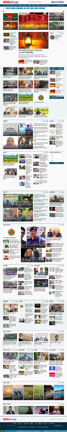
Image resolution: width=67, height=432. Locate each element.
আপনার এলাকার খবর (55, 152)
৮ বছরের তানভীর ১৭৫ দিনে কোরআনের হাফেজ (29, 315)
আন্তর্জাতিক (20, 5)
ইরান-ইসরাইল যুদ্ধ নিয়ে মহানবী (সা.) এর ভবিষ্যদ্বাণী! (44, 322)
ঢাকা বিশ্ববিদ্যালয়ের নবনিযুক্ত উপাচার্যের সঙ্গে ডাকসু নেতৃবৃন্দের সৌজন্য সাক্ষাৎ (40, 196)
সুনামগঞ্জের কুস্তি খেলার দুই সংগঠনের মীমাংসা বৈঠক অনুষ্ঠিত (28, 293)
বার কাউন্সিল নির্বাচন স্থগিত (39, 102)
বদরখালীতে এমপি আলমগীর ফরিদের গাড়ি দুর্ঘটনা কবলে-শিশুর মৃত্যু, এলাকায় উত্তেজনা (56, 363)
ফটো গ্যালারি (6, 383)
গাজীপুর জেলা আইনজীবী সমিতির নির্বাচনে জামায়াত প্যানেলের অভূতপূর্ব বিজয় (57, 250)
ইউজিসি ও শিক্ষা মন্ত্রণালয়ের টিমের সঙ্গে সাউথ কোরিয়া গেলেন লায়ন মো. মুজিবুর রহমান (41, 77)
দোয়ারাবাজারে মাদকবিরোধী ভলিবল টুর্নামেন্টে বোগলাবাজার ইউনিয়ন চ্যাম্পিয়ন (28, 270)
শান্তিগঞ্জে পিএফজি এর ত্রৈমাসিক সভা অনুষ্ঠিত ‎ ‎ (59, 138)
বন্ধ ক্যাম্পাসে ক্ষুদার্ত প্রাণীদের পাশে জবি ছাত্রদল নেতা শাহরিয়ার (40, 204)
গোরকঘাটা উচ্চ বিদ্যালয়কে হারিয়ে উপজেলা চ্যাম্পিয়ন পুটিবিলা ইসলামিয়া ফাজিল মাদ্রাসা (28, 277)
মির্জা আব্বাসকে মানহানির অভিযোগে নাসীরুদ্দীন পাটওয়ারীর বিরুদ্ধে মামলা (14, 246)
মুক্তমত (52, 33)
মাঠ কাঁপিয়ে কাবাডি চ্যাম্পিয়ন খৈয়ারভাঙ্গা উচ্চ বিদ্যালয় (28, 288)
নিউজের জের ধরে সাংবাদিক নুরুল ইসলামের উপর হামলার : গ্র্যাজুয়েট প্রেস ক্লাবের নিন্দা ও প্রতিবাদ (25, 77)
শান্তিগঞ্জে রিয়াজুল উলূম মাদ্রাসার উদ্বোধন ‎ (13, 48)
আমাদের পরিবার (41, 8)
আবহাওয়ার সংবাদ (19, 8)
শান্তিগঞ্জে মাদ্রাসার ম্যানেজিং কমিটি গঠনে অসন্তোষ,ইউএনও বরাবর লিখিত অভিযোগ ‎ (14, 251)
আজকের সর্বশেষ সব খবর (57, 97)
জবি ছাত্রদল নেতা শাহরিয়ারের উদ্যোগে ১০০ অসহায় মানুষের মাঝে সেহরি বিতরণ (40, 215)
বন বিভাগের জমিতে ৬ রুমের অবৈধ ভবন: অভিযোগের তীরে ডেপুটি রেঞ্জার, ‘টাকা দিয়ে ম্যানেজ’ (29, 170)
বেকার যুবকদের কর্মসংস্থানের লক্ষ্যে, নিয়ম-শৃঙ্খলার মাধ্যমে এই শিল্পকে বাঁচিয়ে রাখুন (40, 91)
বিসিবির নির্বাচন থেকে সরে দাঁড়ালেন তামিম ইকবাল (28, 283)
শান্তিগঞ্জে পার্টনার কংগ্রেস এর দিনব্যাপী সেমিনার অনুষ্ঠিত (59, 282)
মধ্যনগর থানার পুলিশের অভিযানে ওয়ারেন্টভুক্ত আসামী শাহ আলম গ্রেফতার (54, 239)
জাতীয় (11, 5)
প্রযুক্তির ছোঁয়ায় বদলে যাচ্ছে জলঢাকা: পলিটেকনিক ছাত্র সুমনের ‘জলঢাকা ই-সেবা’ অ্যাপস (59, 294)
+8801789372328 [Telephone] (58, 425)
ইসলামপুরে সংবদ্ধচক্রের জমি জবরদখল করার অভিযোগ (24, 103)
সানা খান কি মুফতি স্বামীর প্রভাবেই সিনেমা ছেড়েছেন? (59, 318)
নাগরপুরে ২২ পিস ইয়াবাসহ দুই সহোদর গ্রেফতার (29, 156)
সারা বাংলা (44, 5)
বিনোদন (33, 5)
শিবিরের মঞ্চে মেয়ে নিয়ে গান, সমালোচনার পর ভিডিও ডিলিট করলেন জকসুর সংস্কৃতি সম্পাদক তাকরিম (44, 157)
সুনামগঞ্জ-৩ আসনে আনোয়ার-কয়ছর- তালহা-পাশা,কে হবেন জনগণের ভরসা (41, 128)
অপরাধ (5, 152)
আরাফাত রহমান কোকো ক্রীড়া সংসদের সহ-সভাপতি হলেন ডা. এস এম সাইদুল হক (41, 132)
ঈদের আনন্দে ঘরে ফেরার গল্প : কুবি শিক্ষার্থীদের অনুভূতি (40, 207)
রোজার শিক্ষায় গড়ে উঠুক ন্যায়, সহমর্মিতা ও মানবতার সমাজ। (29, 306)
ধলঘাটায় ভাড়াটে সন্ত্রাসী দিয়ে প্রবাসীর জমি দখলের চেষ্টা (29, 178)
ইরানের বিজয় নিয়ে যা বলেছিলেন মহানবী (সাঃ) (44, 317)
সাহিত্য (35, 350)
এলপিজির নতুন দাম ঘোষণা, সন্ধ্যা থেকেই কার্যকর (29, 62)
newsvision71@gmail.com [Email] (43, 427)
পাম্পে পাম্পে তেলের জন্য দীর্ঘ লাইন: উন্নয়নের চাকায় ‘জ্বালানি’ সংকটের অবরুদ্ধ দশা (10, 104)
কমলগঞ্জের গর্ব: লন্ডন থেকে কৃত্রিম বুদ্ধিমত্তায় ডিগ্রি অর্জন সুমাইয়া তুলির (29, 373)
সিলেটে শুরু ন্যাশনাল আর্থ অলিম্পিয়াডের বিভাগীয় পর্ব (8, 90)
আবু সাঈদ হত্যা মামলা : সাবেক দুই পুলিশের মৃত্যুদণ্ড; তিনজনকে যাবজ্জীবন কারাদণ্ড (14, 241)
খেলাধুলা (24, 5)
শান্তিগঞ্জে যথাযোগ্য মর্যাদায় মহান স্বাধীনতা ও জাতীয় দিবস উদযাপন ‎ (59, 132)
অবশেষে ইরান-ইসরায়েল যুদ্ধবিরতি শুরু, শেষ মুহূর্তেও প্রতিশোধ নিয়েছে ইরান (13, 319)
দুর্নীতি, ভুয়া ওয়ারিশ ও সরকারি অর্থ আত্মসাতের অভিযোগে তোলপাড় (44, 176)
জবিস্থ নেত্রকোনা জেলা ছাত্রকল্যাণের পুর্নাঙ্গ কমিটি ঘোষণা (40, 211)
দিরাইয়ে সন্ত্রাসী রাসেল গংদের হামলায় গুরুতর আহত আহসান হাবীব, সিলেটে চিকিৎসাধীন (57, 245)
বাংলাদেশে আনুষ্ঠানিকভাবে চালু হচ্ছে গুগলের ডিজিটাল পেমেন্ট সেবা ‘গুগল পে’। (59, 270)
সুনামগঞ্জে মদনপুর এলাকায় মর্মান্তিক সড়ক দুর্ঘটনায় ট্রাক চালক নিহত (59, 375)
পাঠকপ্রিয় (60, 68)
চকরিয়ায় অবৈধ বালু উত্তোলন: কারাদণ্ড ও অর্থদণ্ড (43, 182)
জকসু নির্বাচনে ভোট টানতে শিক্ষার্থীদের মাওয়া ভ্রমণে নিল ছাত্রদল (41, 143)
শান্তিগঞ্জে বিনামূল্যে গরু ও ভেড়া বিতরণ (9, 313)
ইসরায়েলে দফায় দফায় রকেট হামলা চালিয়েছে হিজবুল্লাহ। (25, 116)
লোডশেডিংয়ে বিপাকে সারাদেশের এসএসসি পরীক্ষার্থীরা (30, 51)
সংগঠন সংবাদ (6, 350)
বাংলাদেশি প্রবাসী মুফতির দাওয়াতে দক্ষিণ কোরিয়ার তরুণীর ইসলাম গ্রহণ (29, 321)
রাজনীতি (15, 5)
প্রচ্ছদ (4, 5)
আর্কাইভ (32, 8)
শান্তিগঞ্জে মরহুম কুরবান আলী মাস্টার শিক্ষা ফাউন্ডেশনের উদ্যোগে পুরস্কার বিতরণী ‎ (59, 144)
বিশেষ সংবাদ (38, 5)
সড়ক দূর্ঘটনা (52, 350)
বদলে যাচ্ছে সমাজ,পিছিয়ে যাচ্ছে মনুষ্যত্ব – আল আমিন (40, 219)
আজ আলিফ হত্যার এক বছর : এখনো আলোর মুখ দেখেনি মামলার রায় (14, 257)
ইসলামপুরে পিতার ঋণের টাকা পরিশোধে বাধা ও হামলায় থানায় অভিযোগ (13, 42)
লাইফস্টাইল (22, 350)
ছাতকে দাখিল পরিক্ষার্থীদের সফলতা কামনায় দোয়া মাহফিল (26, 362)
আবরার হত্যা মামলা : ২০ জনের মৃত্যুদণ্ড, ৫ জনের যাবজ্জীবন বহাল (57, 255)
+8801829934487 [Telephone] (22, 427)
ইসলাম (20, 301)
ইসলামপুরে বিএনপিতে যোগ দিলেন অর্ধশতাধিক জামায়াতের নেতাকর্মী (9, 116)
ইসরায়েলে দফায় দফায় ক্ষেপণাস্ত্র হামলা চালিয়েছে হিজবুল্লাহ (60, 215)
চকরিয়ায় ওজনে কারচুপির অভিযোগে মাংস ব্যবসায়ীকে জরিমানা (43, 170)
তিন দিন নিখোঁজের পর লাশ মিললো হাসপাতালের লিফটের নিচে (28, 185)
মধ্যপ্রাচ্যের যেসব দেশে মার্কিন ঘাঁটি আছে (12, 326)
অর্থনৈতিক (5, 301)
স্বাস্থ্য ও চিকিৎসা (7, 331)
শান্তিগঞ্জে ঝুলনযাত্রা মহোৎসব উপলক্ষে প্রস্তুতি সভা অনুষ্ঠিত (56, 313)
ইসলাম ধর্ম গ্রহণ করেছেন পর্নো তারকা (59, 322)
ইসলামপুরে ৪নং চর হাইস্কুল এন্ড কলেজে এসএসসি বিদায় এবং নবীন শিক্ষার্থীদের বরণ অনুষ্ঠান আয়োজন (25, 91)
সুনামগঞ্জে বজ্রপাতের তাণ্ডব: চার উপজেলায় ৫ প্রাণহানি (9, 77)
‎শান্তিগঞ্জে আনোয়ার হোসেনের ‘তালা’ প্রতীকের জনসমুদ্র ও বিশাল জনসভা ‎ (41, 124)
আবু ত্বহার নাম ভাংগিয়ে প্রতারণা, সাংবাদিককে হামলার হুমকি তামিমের (41, 116)
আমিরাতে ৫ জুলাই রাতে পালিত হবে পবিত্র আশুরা (44, 306)
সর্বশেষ (8, 5)
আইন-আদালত (7, 225)
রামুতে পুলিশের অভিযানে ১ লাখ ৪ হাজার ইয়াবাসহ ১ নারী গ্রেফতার (29, 161)
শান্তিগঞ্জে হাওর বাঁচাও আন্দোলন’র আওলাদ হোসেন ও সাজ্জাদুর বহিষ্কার (59, 126)
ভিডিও (28, 8)
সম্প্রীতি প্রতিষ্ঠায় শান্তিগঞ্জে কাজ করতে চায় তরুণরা (59, 277)
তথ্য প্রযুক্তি (29, 5)
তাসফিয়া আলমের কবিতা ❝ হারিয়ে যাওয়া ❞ (43, 367)
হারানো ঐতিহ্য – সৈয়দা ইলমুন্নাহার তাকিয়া (43, 372)
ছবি (24, 8)
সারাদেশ (52, 121)
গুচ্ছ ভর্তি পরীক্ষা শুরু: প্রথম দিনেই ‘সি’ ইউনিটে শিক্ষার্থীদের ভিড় (41, 200)
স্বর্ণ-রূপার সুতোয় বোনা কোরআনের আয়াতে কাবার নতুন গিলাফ (44, 311)
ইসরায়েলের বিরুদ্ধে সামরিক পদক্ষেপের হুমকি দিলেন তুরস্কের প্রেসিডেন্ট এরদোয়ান (60, 209)
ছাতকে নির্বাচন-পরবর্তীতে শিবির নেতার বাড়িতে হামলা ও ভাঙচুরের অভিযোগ (44, 164)
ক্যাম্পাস (5, 192)
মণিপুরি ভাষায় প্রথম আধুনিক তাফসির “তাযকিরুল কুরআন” (29, 310)
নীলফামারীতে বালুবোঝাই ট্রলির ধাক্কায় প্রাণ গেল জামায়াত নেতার (59, 369)
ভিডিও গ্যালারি (6, 404)
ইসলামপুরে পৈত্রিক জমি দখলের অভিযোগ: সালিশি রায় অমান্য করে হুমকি (44, 62)
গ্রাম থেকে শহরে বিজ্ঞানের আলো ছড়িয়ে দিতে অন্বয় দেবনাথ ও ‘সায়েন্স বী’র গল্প (59, 287)
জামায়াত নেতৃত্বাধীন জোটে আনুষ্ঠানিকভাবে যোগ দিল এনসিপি (40, 147)
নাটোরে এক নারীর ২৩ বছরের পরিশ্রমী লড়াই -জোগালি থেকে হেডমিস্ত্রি (29, 367)
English (36, 8)
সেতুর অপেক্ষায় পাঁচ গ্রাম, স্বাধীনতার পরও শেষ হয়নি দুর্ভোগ (13, 35)
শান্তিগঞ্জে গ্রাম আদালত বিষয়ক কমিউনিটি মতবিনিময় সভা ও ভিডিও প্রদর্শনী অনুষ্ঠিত (58, 260)
